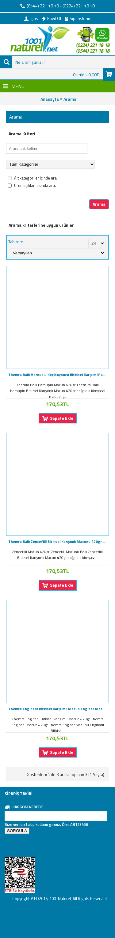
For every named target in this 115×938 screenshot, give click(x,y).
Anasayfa (49, 99)
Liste (19, 241)
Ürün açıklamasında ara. (32, 185)
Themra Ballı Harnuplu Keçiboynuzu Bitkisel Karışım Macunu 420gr (58, 375)
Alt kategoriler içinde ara (32, 178)
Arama (69, 99)
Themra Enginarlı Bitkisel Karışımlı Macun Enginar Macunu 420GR (58, 709)
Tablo (13, 241)
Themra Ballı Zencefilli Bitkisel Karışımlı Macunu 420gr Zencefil (58, 541)
